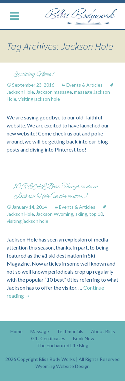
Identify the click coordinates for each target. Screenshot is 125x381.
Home (16, 331)
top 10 (96, 214)
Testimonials (70, 331)
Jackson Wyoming (54, 214)
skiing (81, 214)
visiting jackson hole (39, 99)
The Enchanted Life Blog (62, 345)
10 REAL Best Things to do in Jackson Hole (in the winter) (55, 191)
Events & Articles (84, 85)
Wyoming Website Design (62, 366)
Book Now (83, 338)
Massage (39, 331)
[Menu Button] (16, 16)
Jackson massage (54, 92)
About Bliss (103, 331)
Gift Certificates (48, 338)
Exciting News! (33, 74)
